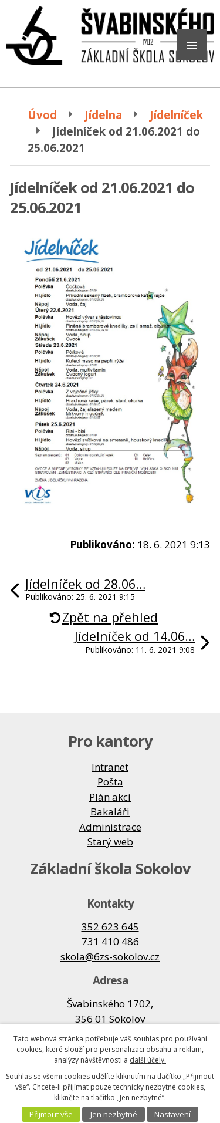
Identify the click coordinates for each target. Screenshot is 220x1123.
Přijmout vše (51, 1114)
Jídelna (103, 114)
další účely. (148, 1060)
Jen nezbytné (113, 1114)
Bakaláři (110, 811)
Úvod (42, 114)
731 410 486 (110, 941)
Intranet (110, 767)
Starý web (110, 841)
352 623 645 (110, 926)
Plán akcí (110, 797)
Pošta (110, 781)
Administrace (110, 827)
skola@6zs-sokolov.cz (110, 956)
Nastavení (172, 1114)
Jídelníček (176, 114)
